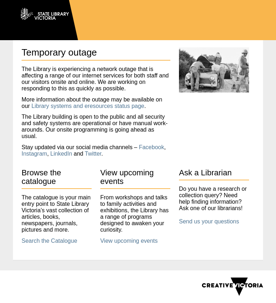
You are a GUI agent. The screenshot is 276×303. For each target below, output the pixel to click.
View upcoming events (129, 241)
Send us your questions (209, 221)
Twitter (93, 154)
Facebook (151, 147)
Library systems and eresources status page (88, 106)
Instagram (34, 154)
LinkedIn (61, 154)
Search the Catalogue (49, 241)
